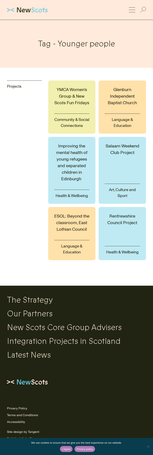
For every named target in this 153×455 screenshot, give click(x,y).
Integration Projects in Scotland (64, 341)
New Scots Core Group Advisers (64, 327)
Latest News (29, 355)
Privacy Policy (17, 408)
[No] (148, 446)
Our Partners (30, 313)
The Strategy (30, 300)
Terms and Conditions (22, 415)
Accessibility (16, 422)
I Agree (66, 449)
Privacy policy (84, 449)
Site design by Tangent (23, 432)
